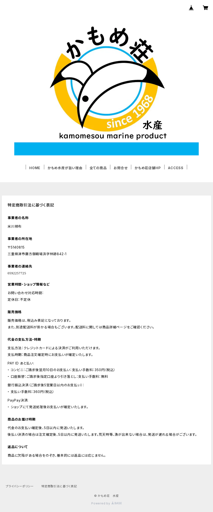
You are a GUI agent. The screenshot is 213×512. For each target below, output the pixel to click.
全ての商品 (98, 168)
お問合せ (120, 168)
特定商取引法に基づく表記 (59, 486)
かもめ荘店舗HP (148, 168)
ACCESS (176, 168)
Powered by (106, 503)
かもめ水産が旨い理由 (65, 168)
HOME (34, 168)
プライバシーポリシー (20, 486)
